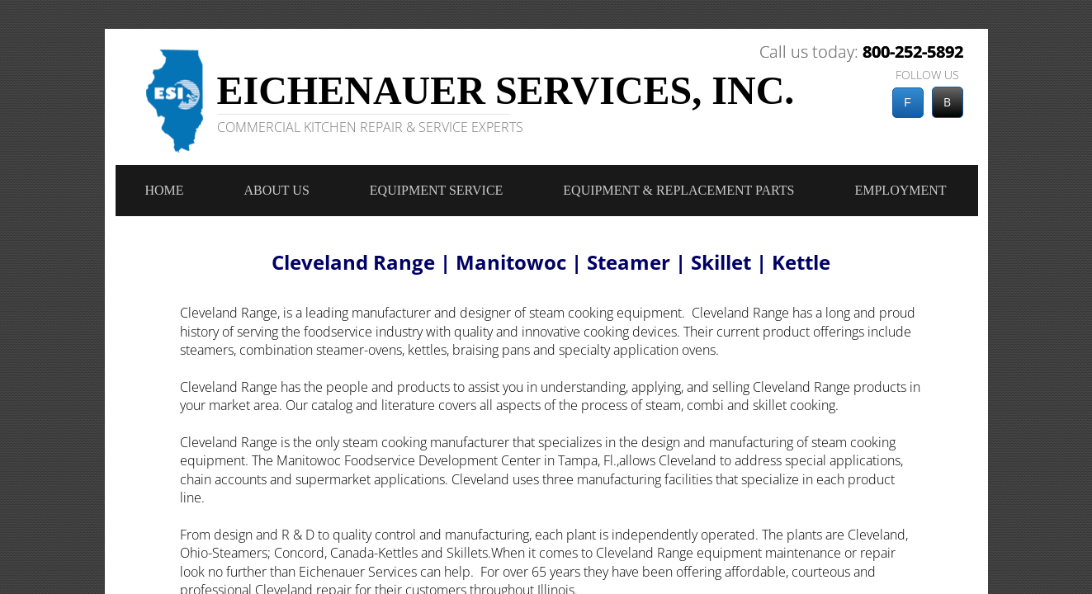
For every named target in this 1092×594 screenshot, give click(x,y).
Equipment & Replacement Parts (678, 190)
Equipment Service (436, 190)
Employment (900, 190)
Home (163, 190)
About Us (277, 190)
